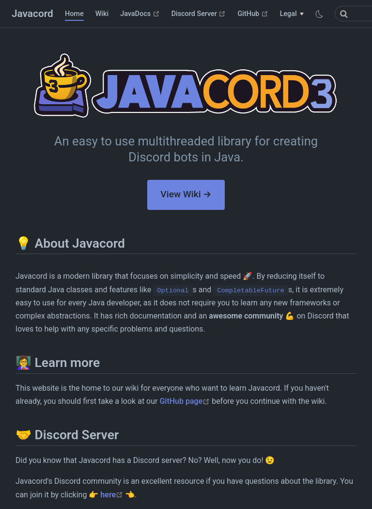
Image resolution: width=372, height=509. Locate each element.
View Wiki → (185, 194)
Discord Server (198, 13)
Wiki (102, 14)
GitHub (252, 13)
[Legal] (292, 14)
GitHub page (184, 401)
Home (74, 14)
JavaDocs (140, 13)
